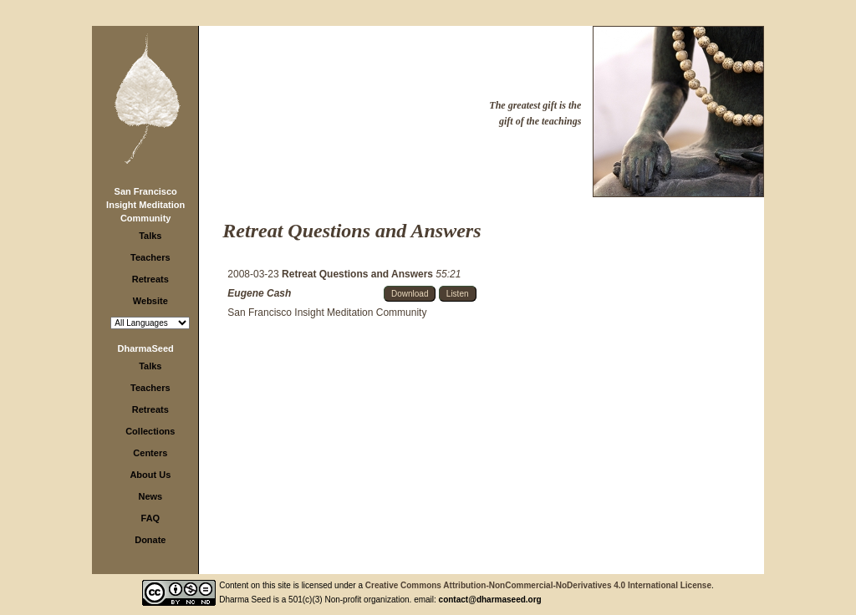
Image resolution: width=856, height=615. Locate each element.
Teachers (150, 257)
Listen (457, 293)
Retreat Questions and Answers (359, 274)
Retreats (150, 279)
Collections (150, 431)
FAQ (150, 518)
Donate (150, 540)
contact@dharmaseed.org (490, 599)
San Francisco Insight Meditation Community (145, 204)
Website (150, 301)
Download (409, 293)
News (150, 496)
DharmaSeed (146, 348)
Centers (150, 453)
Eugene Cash (259, 293)
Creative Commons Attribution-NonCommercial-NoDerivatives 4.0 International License (538, 585)
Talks (150, 236)
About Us (150, 475)
